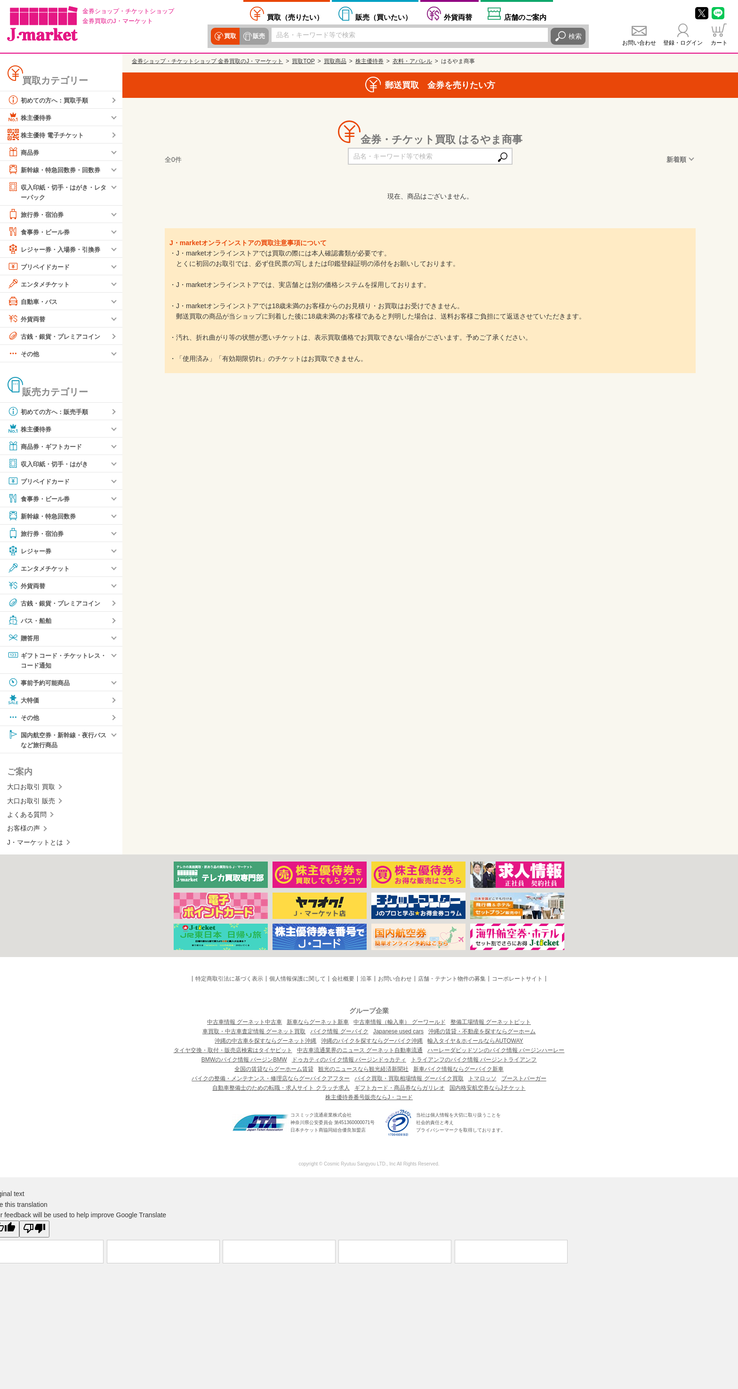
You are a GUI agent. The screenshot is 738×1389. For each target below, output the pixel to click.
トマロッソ (482, 1081)
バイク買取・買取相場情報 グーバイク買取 (408, 1081)
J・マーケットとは (35, 844)
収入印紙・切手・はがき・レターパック (57, 191)
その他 (24, 353)
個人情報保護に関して (297, 980)
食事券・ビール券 (40, 232)
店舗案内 (525, 17)
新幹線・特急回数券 (44, 516)
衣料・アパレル (412, 61)
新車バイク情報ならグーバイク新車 (458, 1071)
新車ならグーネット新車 (318, 1024)
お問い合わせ (639, 43)
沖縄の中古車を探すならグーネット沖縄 (265, 1043)
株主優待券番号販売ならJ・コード (369, 1099)
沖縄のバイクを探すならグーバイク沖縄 (372, 1043)
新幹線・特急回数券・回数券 (57, 169)
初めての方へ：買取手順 (50, 99)
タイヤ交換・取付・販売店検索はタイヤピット (233, 1052)
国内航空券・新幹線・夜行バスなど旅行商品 (57, 740)
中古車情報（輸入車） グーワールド (399, 1024)
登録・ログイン (683, 43)
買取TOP (303, 61)
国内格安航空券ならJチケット (487, 1090)
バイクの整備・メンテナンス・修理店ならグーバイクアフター (271, 1081)
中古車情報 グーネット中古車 (244, 1024)
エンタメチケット (40, 284)
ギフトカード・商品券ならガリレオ (399, 1090)
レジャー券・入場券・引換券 (57, 249)
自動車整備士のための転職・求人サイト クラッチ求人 (280, 1090)
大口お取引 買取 (31, 788)
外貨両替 (458, 17)
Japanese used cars (398, 1033)
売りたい (295, 17)
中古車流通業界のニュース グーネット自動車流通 (360, 1052)
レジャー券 (31, 551)
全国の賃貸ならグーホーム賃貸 (273, 1071)
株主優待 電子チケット (48, 134)
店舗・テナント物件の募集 (452, 980)
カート (719, 43)
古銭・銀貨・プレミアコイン (57, 336)
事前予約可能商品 (40, 683)
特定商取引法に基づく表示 (229, 980)
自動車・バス (34, 301)
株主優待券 (31, 117)
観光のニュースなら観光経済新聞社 (363, 1071)
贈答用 (24, 638)
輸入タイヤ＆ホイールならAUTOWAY (475, 1043)
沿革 (366, 980)
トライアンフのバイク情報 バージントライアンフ (474, 1062)
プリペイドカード (40, 266)
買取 (229, 36)
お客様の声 (23, 830)
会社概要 (343, 980)
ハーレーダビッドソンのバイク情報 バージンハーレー (495, 1052)
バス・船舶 (31, 620)
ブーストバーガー (523, 1081)
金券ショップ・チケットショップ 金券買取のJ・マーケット (207, 61)
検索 (575, 36)
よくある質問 (27, 816)
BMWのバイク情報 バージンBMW (244, 1062)
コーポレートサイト (517, 980)
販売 (258, 36)
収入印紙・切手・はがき (50, 464)
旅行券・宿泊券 (37, 214)
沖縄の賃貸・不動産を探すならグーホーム (482, 1033)
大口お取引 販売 (31, 802)
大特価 (24, 701)
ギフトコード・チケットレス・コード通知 (54, 660)
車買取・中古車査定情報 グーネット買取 (253, 1033)
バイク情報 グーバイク (339, 1033)
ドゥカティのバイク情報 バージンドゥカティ (349, 1062)
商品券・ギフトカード (47, 446)
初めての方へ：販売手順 (50, 411)
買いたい (383, 17)
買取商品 (335, 61)
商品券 (24, 152)
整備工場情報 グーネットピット (490, 1024)
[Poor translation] (34, 1230)
